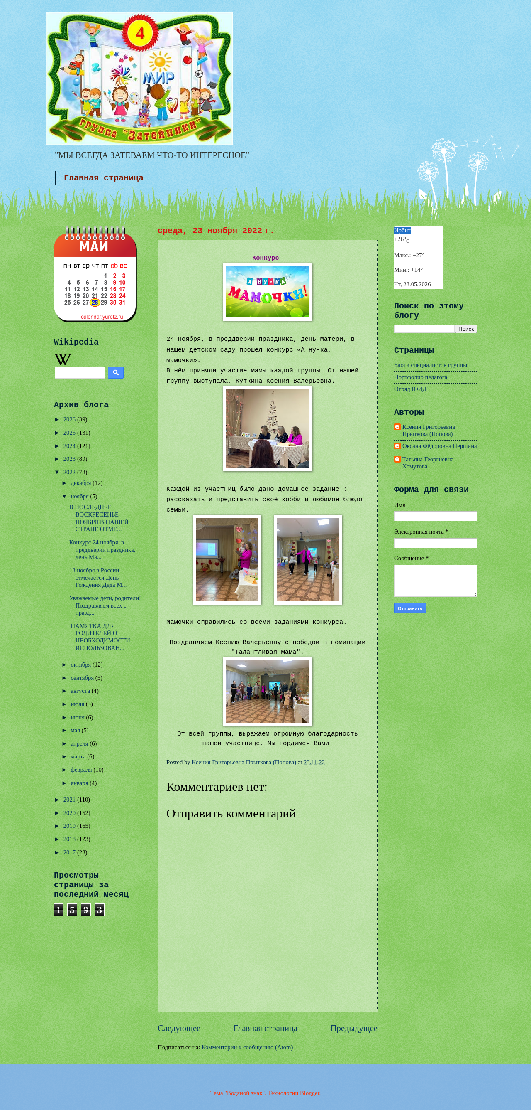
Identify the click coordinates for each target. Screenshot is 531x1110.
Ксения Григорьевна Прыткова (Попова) (428, 430)
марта (79, 756)
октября (82, 664)
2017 (70, 852)
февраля (82, 769)
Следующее (179, 1028)
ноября (80, 496)
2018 (70, 839)
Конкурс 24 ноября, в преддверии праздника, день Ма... (102, 549)
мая (76, 730)
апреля (80, 743)
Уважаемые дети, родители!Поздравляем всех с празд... (105, 605)
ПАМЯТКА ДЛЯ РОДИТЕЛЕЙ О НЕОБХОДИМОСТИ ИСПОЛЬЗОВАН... (99, 637)
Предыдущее (354, 1028)
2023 (70, 458)
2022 (70, 472)
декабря (82, 483)
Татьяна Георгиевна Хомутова (427, 463)
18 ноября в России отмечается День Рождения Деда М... (98, 577)
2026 (70, 419)
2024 (70, 446)
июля (78, 704)
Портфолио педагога (420, 377)
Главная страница (104, 178)
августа (81, 690)
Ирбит (402, 230)
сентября (83, 677)
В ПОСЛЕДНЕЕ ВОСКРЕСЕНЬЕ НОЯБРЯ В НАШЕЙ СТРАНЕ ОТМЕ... (99, 518)
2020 (70, 813)
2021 (70, 799)
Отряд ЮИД (410, 389)
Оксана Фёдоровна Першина (439, 446)
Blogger (309, 1093)
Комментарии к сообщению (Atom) (247, 1047)
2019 (70, 825)
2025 (70, 432)
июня (78, 717)
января (80, 783)
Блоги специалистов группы (430, 365)
